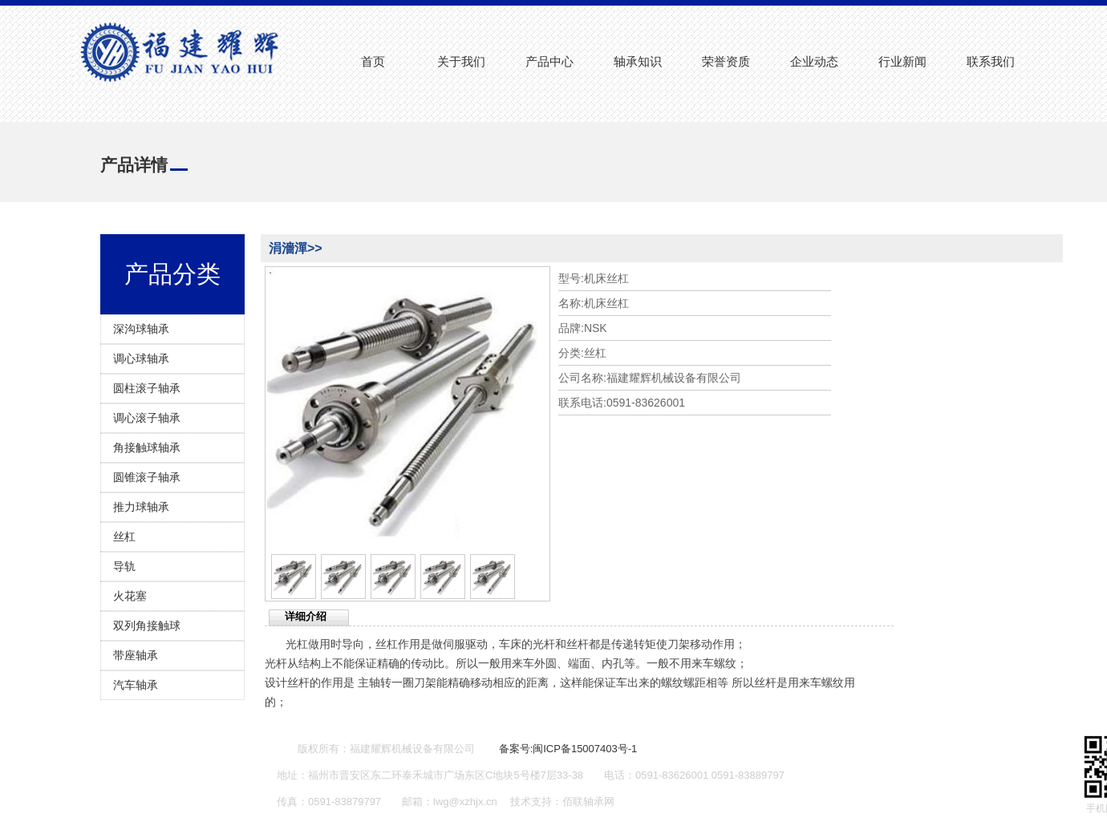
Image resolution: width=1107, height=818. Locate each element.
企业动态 (814, 61)
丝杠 (124, 536)
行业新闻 (902, 61)
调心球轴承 (141, 358)
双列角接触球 (146, 625)
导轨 (124, 566)
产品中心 (549, 61)
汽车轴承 (135, 684)
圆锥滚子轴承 (146, 477)
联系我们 (991, 61)
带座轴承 (135, 655)
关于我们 (461, 61)
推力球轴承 (141, 506)
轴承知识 (638, 61)
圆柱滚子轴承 (146, 388)
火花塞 (130, 595)
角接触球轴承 (146, 447)
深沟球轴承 (141, 328)
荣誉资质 (726, 61)
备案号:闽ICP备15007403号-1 (568, 749)
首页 (373, 61)
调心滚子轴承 (146, 417)
